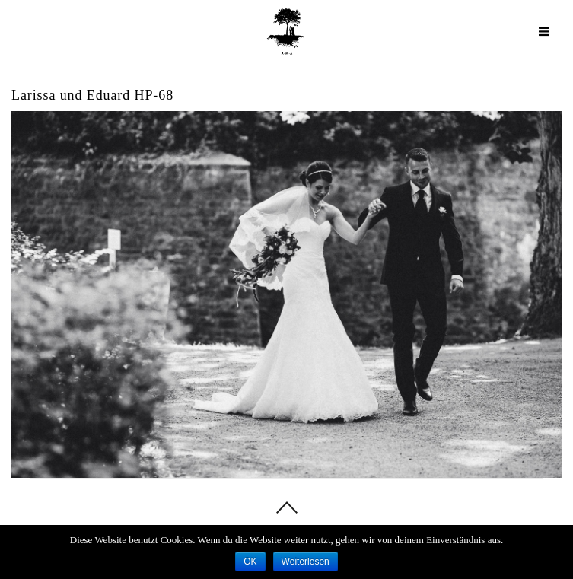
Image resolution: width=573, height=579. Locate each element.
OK (250, 561)
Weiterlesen (305, 561)
